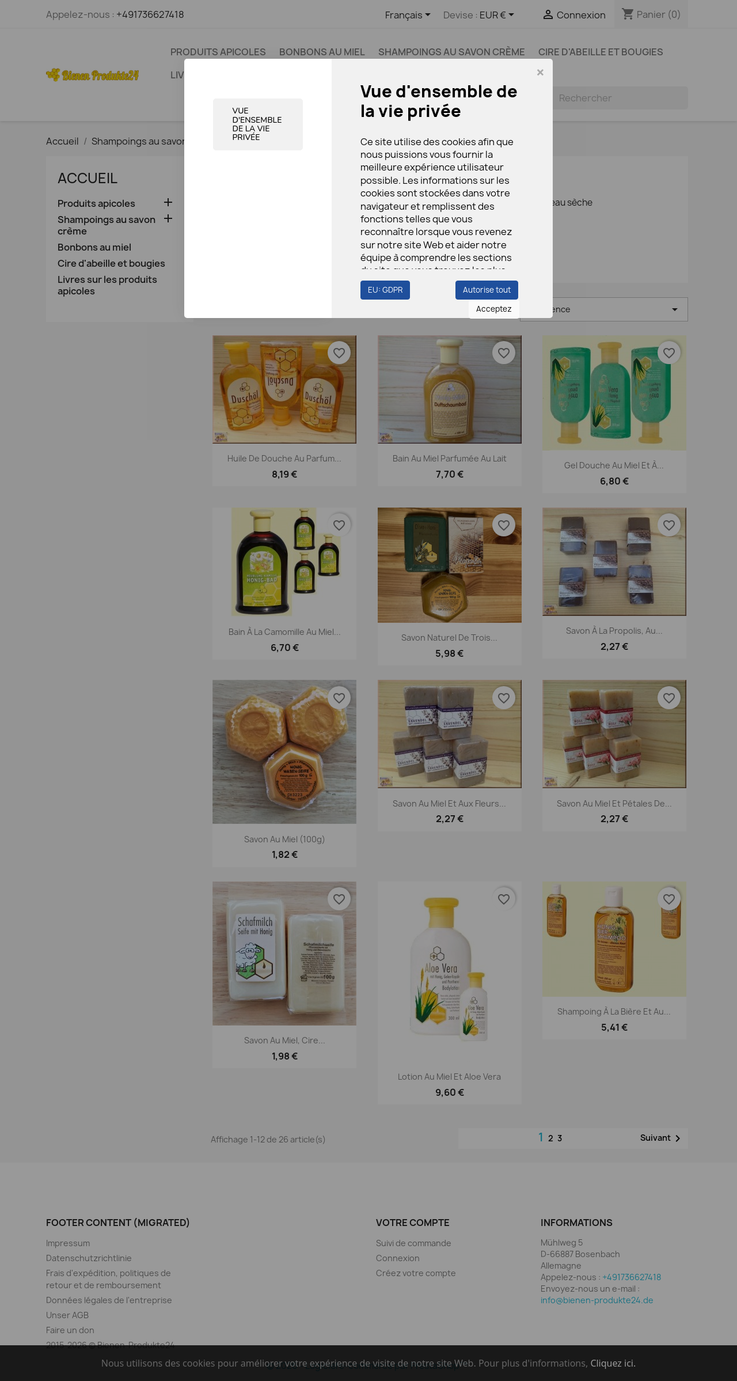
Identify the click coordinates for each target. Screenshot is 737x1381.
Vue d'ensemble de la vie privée (257, 124)
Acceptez (494, 309)
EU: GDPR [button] (385, 290)
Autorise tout (487, 290)
